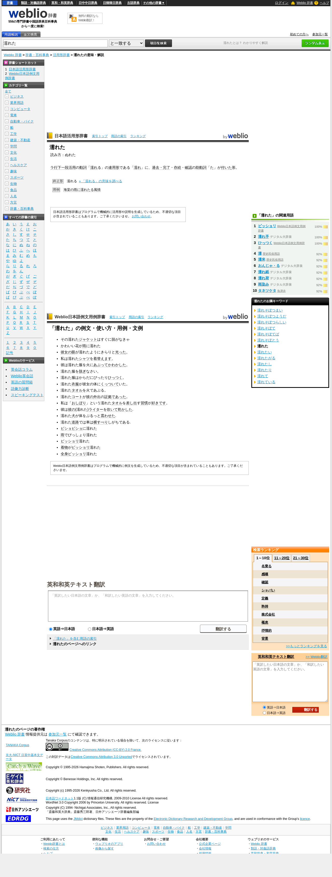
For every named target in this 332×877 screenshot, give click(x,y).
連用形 (113, 167)
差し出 (131, 403)
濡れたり (264, 370)
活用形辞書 (61, 55)
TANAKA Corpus (17, 745)
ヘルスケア (18, 165)
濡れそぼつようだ (271, 316)
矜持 (264, 606)
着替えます (102, 358)
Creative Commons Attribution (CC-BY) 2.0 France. (105, 750)
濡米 (261, 259)
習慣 (144, 403)
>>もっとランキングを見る (306, 646)
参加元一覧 (320, 34)
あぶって (100, 365)
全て (8, 91)
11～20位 (281, 558)
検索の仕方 (51, 848)
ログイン (281, 3)
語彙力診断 (20, 389)
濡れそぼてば (268, 334)
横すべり (100, 422)
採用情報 (205, 853)
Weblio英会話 (22, 376)
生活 (13, 159)
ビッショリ (70, 441)
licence (305, 819)
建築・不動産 (20, 140)
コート (77, 397)
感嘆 (264, 574)
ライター (96, 409)
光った (120, 352)
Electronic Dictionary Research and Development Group (193, 819)
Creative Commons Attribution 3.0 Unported (101, 757)
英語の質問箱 (22, 382)
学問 (13, 146)
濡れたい (264, 352)
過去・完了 (161, 167)
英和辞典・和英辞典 (265, 853)
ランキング (138, 136)
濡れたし (264, 364)
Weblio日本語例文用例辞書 (79, 317)
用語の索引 (119, 136)
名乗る (266, 566)
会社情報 (205, 848)
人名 (13, 196)
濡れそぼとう (268, 340)
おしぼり (79, 403)
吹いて (112, 409)
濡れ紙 (263, 272)
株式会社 (268, 614)
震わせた (108, 416)
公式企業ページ (210, 843)
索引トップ (100, 136)
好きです (158, 403)
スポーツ (17, 177)
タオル (77, 390)
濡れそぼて (266, 328)
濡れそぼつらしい (271, 322)
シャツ (84, 358)
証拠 (108, 397)
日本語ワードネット (60, 798)
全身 (64, 454)
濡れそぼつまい (270, 310)
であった (119, 397)
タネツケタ (267, 290)
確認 (188, 167)
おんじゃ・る (269, 266)
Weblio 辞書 (304, 3)
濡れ (94, 167)
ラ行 (54, 167)
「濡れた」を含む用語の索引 (75, 638)
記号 (9, 352)
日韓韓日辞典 (112, 3)
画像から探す (104, 848)
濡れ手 (263, 236)
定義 (264, 598)
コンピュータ (20, 109)
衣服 (75, 384)
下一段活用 (67, 167)
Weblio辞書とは (54, 843)
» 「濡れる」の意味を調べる (100, 181)
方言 (13, 202)
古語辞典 (133, 3)
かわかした (117, 365)
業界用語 (17, 103)
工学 (13, 134)
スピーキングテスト (27, 395)
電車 (13, 115)
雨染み (263, 284)
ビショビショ (71, 428)
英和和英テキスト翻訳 (76, 584)
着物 (64, 447)
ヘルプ (324, 3)
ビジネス (17, 96)
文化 (13, 152)
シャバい (268, 590)
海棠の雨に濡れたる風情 (82, 190)
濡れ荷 (263, 278)
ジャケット (88, 339)
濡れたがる (266, 358)
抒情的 (266, 630)
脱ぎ (82, 371)
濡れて (262, 376)
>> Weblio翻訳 (316, 657)
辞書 (10, 3)
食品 (13, 190)
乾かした (125, 409)
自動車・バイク (22, 121)
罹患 (264, 622)
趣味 (13, 171)
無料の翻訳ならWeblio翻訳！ (88, 18)
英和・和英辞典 (62, 3)
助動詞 (201, 167)
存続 (177, 167)
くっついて (110, 384)
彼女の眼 (68, 352)
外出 (97, 397)
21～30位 (300, 558)
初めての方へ (299, 34)
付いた (226, 167)
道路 (75, 422)
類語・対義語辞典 (33, 3)
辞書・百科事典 (37, 55)
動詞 (83, 167)
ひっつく (115, 377)
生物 (13, 184)
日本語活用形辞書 (71, 136)
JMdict (77, 819)
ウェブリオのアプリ (109, 843)
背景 (264, 638)
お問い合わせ (141, 216)
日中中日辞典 (88, 3)
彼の (89, 397)
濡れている (266, 382)
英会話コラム (22, 369)
